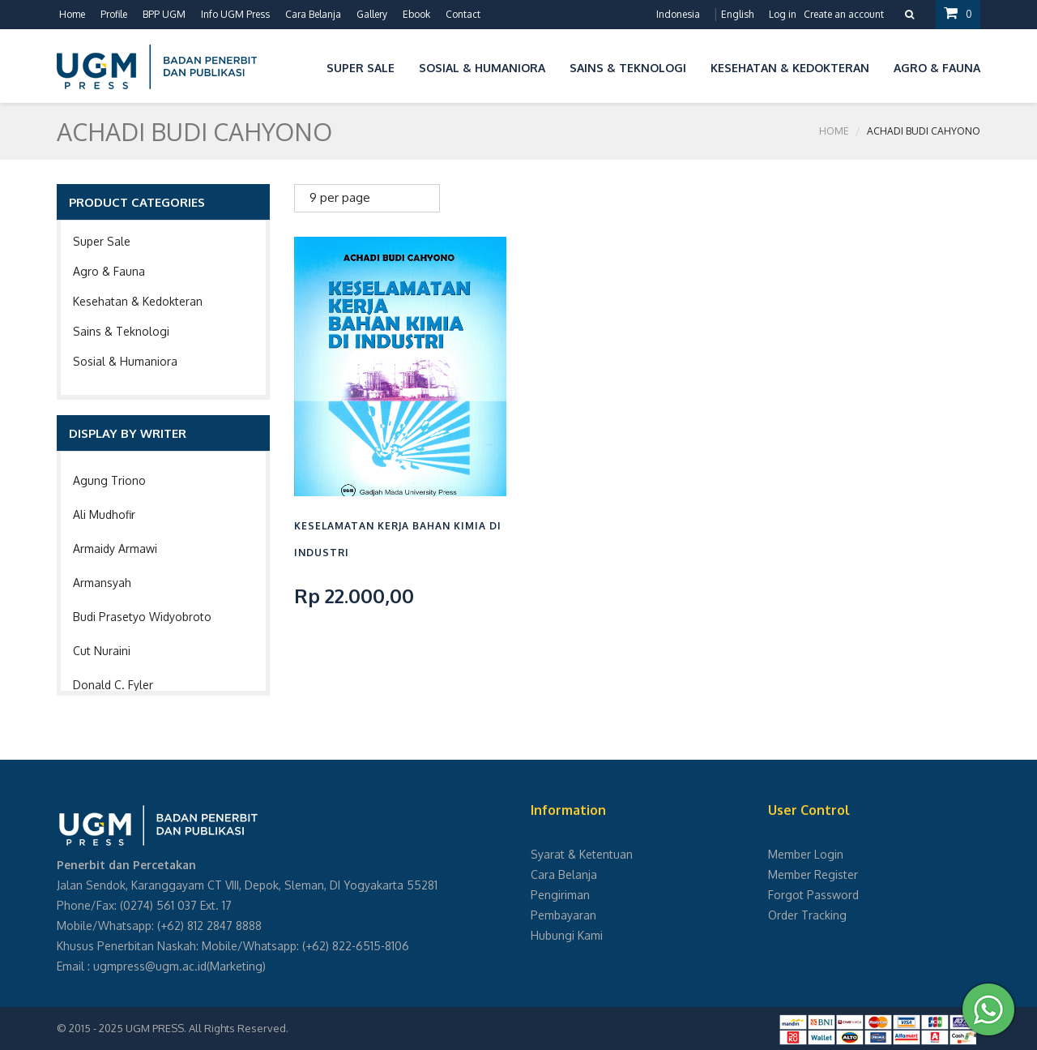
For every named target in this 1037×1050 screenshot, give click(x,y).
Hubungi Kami (567, 935)
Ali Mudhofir (104, 514)
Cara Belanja (313, 14)
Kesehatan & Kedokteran (138, 301)
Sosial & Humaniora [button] (482, 68)
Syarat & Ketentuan (582, 854)
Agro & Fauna (109, 271)
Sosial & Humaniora (125, 361)
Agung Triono (109, 480)
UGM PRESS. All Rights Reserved (206, 1028)
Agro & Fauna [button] (937, 68)
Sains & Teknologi (121, 331)
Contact (463, 14)
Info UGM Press (235, 14)
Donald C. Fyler (113, 685)
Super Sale (101, 241)
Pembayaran (563, 915)
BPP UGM (164, 14)
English (737, 14)
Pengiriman (560, 895)
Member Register (813, 874)
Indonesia (678, 14)
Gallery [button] (371, 14)
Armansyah (102, 582)
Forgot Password (813, 895)
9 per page (339, 197)
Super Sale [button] (360, 68)
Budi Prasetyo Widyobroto (142, 617)
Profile (113, 14)
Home (72, 14)
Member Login (805, 854)
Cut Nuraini (101, 651)
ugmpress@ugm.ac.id (150, 966)
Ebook (416, 14)
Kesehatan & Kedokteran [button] (790, 68)
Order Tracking (807, 915)
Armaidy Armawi (115, 548)
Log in (782, 14)
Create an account (844, 14)
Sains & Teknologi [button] (628, 68)
